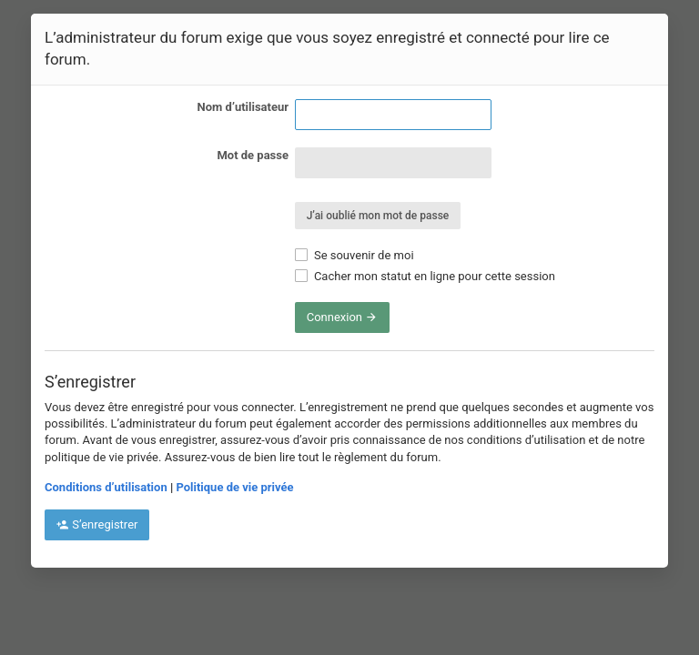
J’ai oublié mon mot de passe (378, 215)
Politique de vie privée (234, 487)
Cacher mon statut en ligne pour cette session (425, 276)
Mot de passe (253, 155)
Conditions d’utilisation (106, 487)
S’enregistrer (96, 524)
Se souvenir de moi (354, 255)
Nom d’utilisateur (243, 107)
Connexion (343, 317)
